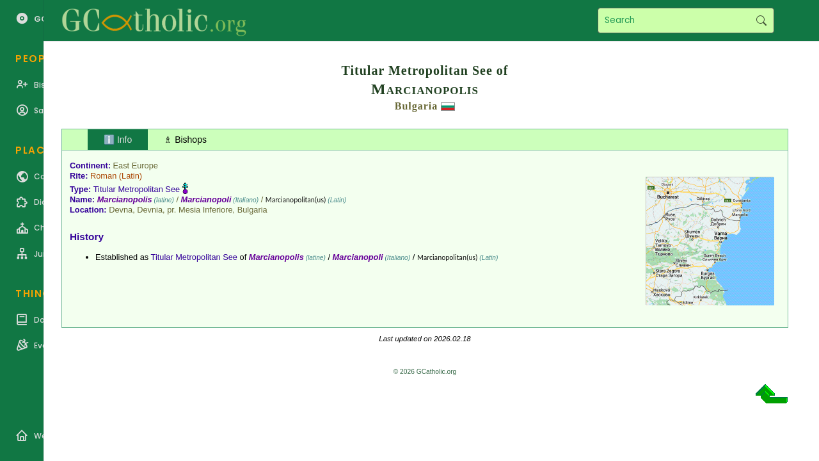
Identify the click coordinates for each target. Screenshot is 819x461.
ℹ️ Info (118, 139)
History (87, 236)
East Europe (135, 165)
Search (761, 20)
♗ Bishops (185, 139)
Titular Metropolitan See (136, 189)
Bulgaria (416, 106)
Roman (103, 176)
